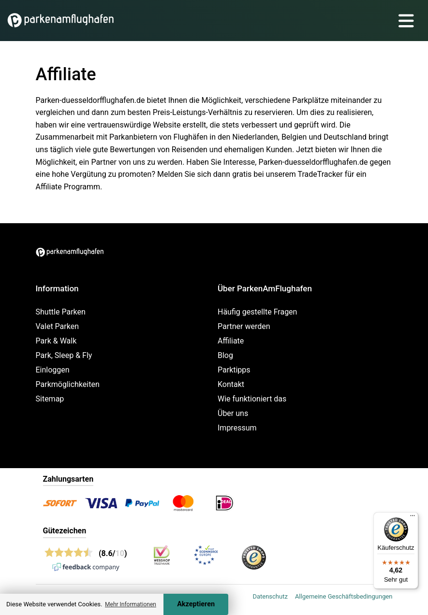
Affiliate (231, 340)
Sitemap (50, 398)
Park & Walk (56, 340)
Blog (225, 355)
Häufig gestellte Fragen (257, 311)
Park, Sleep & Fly (64, 355)
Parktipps (234, 369)
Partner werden (244, 326)
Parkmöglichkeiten (68, 384)
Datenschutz (269, 596)
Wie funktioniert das (252, 398)
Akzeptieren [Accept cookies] (196, 604)
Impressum (237, 427)
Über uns (233, 413)
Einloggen (53, 369)
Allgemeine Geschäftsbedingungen (344, 596)
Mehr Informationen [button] (130, 604)
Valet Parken (57, 326)
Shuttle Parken (61, 311)
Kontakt (231, 384)
